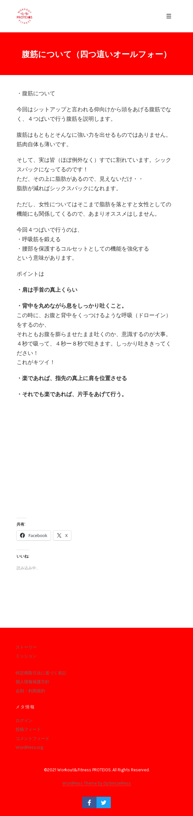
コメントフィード (32, 738)
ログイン (24, 720)
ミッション (26, 656)
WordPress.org (29, 747)
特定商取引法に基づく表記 (41, 672)
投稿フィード (28, 729)
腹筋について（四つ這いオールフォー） (96, 54)
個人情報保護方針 (32, 681)
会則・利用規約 (30, 690)
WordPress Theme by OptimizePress (96, 783)
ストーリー (26, 647)
